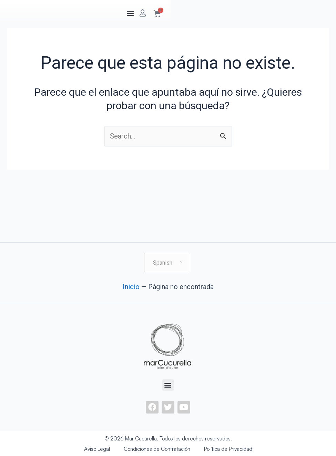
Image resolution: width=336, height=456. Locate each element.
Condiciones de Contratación (157, 449)
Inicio (131, 287)
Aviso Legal (97, 449)
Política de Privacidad (228, 449)
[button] (250, 13)
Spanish (162, 262)
